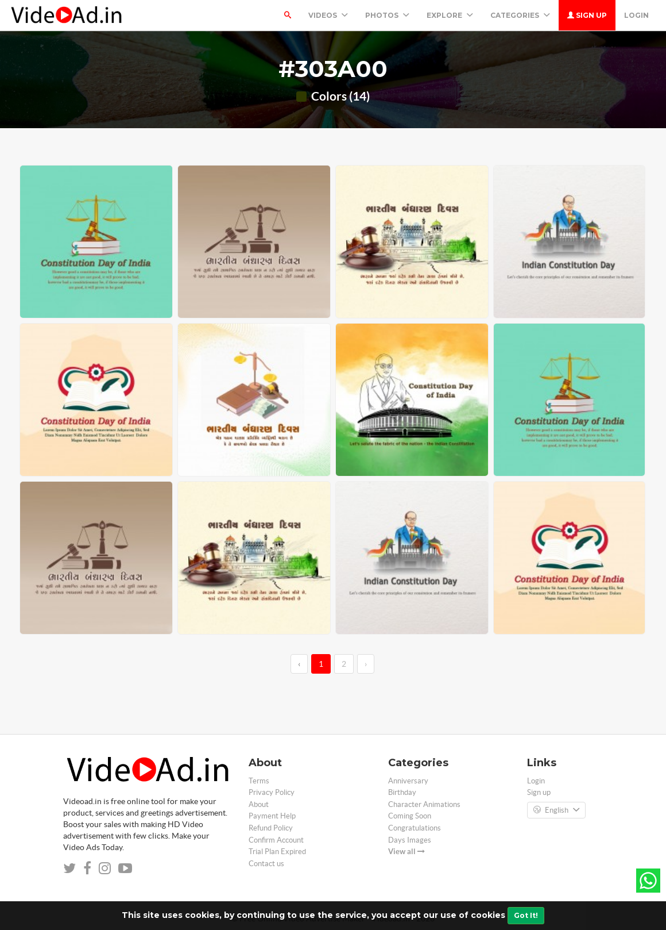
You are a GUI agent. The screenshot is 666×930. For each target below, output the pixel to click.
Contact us (266, 863)
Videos (328, 15)
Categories (520, 15)
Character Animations (424, 804)
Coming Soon (409, 816)
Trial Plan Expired (277, 851)
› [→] (366, 663)
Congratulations (414, 828)
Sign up (587, 15)
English (556, 810)
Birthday (402, 792)
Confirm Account (276, 840)
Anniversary (408, 781)
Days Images (409, 840)
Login (636, 15)
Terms (259, 781)
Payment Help (272, 816)
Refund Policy (271, 828)
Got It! (526, 915)
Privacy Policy (272, 792)
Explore (450, 15)
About (259, 804)
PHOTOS (387, 15)
